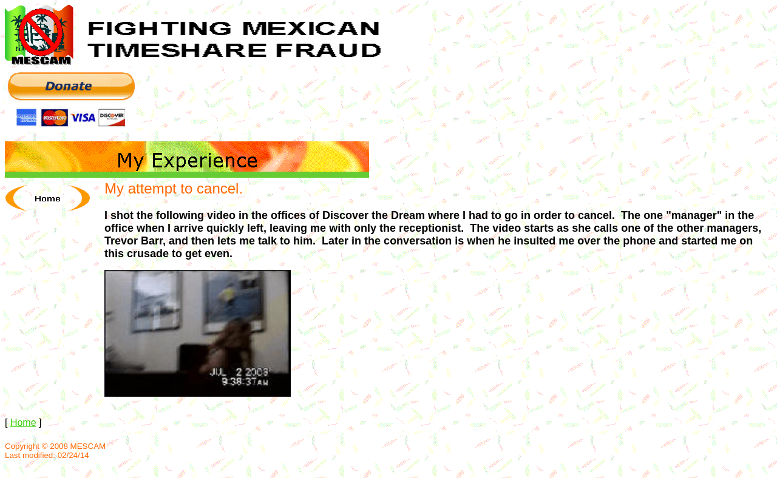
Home (23, 422)
